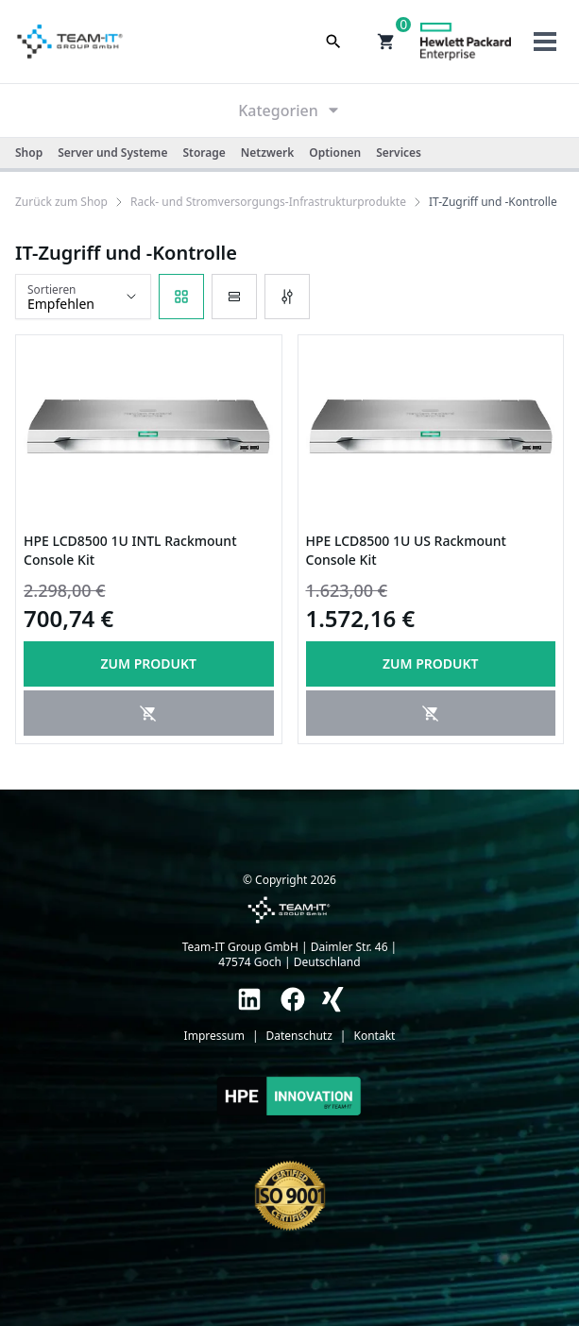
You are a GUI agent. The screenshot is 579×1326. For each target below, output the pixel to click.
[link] (61, 202)
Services (398, 152)
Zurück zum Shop (61, 202)
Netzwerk (267, 152)
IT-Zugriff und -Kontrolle (493, 202)
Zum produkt (148, 663)
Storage (203, 152)
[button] (386, 41)
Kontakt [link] (374, 1036)
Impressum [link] (214, 1036)
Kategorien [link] (289, 110)
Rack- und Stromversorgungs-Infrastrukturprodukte (268, 202)
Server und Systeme (112, 152)
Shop (29, 152)
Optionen (335, 152)
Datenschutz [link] (299, 1036)
